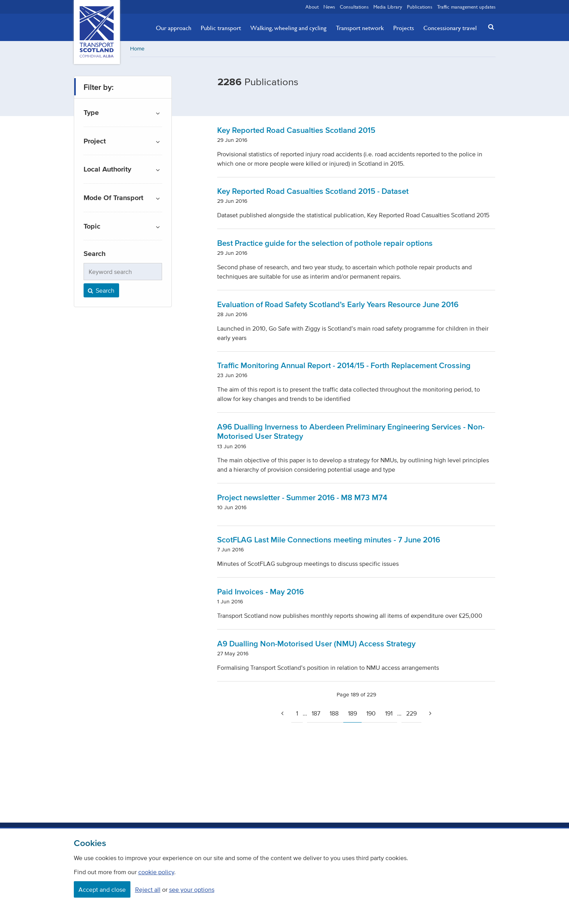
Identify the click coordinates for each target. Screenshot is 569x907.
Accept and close (102, 889)
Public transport (221, 28)
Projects (403, 28)
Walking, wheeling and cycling (288, 28)
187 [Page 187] (316, 713)
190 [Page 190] (371, 713)
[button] (488, 26)
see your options (191, 889)
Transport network (360, 28)
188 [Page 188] (334, 713)
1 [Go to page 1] (297, 713)
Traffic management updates (466, 7)
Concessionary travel (450, 28)
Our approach (173, 28)
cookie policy (156, 871)
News (329, 7)
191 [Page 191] (388, 713)
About (312, 7)
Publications (419, 7)
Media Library (387, 7)
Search (101, 290)
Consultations (354, 7)
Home (137, 49)
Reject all (148, 889)
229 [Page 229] (411, 713)
